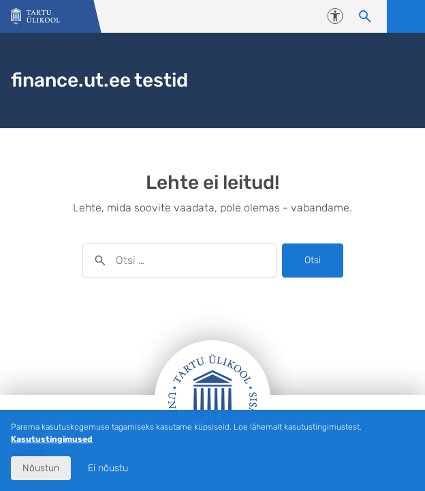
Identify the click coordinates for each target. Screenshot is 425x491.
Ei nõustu (108, 468)
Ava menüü (406, 16)
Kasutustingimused (52, 439)
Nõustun (40, 468)
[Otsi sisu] (365, 16)
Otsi (312, 260)
